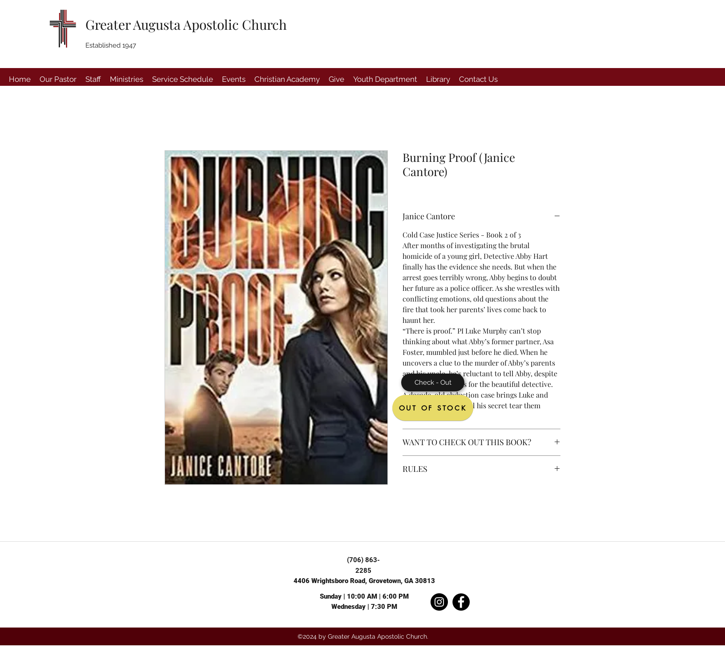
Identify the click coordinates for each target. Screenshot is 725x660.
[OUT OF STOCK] (432, 408)
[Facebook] (461, 602)
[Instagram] (439, 602)
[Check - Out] (432, 382)
